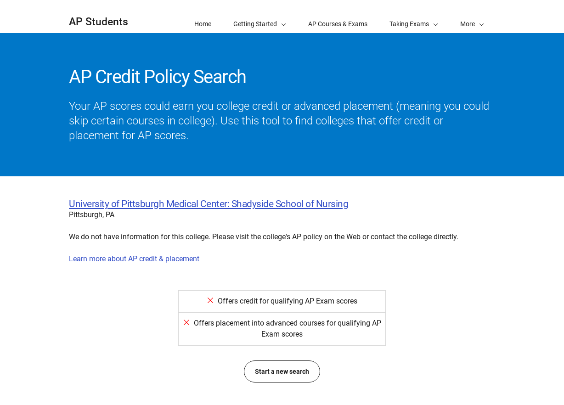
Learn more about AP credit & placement (134, 258)
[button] (472, 16)
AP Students (98, 22)
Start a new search (282, 371)
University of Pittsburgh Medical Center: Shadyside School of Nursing (208, 203)
